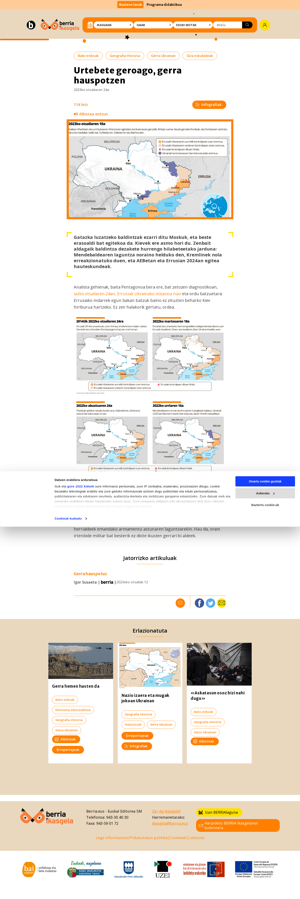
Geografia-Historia (125, 55)
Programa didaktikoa (164, 5)
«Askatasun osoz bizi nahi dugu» (218, 695)
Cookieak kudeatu (68, 891)
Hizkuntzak (133, 724)
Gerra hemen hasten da (76, 686)
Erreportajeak (68, 749)
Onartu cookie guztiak (265, 854)
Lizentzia (196, 837)
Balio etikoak (88, 55)
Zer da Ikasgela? (166, 811)
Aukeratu (265, 865)
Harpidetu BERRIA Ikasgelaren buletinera (228, 825)
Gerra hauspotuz (90, 573)
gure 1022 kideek (80, 859)
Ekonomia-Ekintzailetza (73, 710)
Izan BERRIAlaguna (218, 812)
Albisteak (65, 739)
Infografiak (208, 104)
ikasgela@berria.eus (170, 823)
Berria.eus (95, 811)
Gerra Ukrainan (163, 55)
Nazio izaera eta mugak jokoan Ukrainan (145, 698)
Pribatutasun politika (148, 837)
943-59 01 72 (107, 823)
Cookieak (178, 837)
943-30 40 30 (117, 817)
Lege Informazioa (111, 837)
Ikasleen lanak (130, 5)
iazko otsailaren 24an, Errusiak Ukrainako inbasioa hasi (127, 293)
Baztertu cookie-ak (265, 877)
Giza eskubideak (200, 55)
